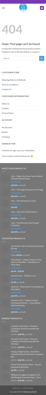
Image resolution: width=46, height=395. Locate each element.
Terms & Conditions (10, 84)
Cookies (5, 108)
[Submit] (41, 58)
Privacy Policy (8, 113)
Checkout (6, 137)
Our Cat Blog (27, 388)
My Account (7, 127)
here (8, 150)
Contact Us (6, 89)
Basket (5, 132)
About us (6, 103)
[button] (3, 8)
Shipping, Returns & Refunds (14, 80)
